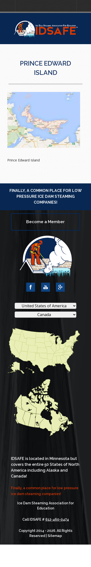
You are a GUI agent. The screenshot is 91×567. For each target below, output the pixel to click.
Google (60, 287)
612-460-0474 (57, 519)
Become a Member (45, 221)
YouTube (45, 287)
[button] (7, 6)
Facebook (30, 287)
